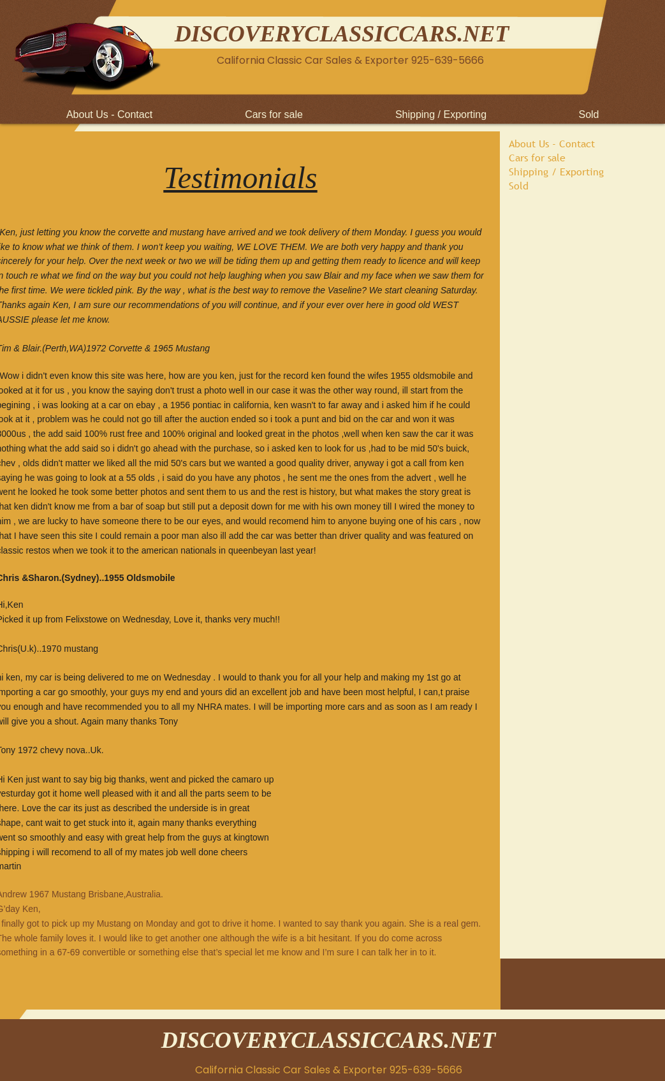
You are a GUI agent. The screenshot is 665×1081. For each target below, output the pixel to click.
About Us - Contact (552, 143)
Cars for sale (537, 158)
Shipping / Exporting (556, 172)
